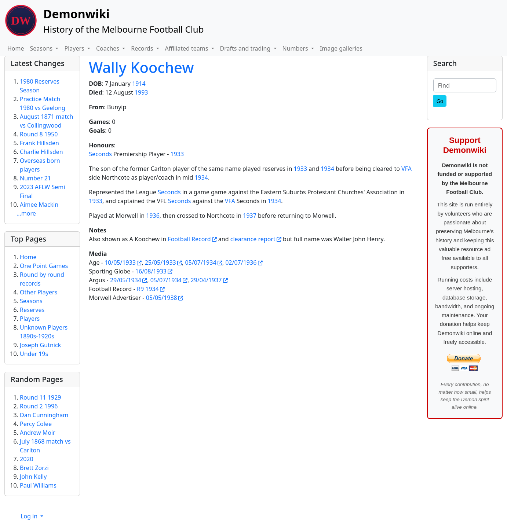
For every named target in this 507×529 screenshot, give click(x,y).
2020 (26, 459)
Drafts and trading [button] (246, 48)
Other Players (38, 292)
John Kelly (33, 477)
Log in (30, 516)
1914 (139, 84)
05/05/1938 (161, 298)
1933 (177, 154)
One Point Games (44, 266)
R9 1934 (148, 289)
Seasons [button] (42, 48)
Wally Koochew (141, 67)
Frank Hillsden (39, 143)
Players (30, 319)
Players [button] (74, 48)
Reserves (32, 310)
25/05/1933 (160, 262)
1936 (153, 216)
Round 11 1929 (40, 397)
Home (15, 48)
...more (26, 213)
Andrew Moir (37, 433)
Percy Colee (36, 424)
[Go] (440, 101)
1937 (249, 216)
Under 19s (34, 354)
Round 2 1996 (39, 406)
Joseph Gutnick (40, 345)
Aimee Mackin (39, 205)
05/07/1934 (200, 262)
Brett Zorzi (34, 468)
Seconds (100, 154)
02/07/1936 (240, 262)
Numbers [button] (296, 48)
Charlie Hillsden (41, 152)
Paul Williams (38, 485)
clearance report (253, 239)
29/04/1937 (206, 280)
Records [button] (142, 48)
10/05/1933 (120, 262)
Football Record (189, 239)
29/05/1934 (125, 280)
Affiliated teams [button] (187, 48)
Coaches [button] (108, 48)
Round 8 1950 (39, 134)
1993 (141, 92)
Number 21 (35, 178)
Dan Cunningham (44, 415)
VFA (406, 169)
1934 (327, 169)
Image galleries (341, 48)
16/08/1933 (151, 271)
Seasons (31, 301)
